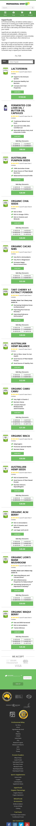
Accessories (18, 785)
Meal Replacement (18, 753)
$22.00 (22, 380)
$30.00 (22, 458)
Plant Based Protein (18, 755)
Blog (18, 715)
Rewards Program (18, 726)
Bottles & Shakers (18, 788)
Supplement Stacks (18, 768)
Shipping (18, 718)
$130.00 (22, 97)
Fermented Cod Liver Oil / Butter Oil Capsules (21, 109)
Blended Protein (18, 750)
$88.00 (22, 149)
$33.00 (22, 281)
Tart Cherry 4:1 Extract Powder (22, 291)
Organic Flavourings (18, 774)
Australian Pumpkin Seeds (20, 159)
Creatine (18, 763)
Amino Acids (18, 761)
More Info (17, 92)
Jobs (18, 731)
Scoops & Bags (18, 790)
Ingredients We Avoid (18, 713)
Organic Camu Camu (20, 390)
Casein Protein (18, 744)
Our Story (18, 709)
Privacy (18, 735)
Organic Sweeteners (18, 779)
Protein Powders (18, 739)
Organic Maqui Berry (21, 613)
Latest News (18, 722)
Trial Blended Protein (18, 801)
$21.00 (22, 427)
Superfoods (18, 771)
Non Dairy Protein (18, 748)
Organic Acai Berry (19, 513)
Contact (18, 720)
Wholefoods (18, 783)
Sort (4, 61)
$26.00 (22, 192)
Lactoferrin (19, 68)
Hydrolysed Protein (18, 746)
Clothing (18, 792)
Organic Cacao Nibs (21, 248)
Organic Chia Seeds (20, 202)
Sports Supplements (18, 758)
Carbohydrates (18, 766)
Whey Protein (18, 742)
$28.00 (22, 335)
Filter (18, 56)
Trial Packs (18, 796)
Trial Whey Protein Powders (18, 799)
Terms (18, 733)
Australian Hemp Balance (20, 345)
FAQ (18, 724)
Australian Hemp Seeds (18, 468)
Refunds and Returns (18, 729)
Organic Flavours (18, 777)
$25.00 (22, 549)
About (18, 711)
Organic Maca (20, 435)
